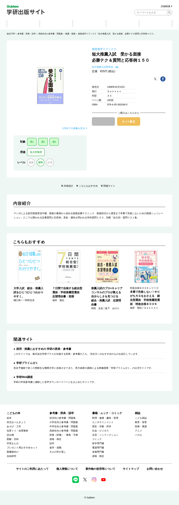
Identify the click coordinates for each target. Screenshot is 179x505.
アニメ (138, 430)
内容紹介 (68, 185)
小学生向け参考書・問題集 (63, 422)
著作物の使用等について (100, 468)
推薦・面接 (70, 34)
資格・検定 (55, 439)
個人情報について (67, 468)
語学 (51, 443)
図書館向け (13, 452)
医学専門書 (98, 443)
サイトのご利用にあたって (32, 468)
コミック (97, 439)
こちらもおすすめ (88, 185)
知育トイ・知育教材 (17, 430)
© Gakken (89, 497)
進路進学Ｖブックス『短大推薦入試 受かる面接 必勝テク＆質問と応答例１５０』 (116, 34)
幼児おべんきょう (16, 422)
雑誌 (137, 413)
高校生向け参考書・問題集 (50, 34)
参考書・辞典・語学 (26, 34)
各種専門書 (98, 452)
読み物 (10, 435)
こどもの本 (13, 413)
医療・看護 (141, 426)
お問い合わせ (155, 468)
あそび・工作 (14, 426)
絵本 (9, 418)
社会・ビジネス (100, 430)
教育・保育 (141, 422)
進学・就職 (55, 447)
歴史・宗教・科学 (101, 426)
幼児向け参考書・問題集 (62, 418)
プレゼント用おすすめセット (22, 447)
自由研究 (11, 456)
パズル (138, 435)
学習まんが (13, 443)
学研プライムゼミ (27, 363)
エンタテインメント (103, 422)
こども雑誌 (141, 418)
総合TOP (11, 34)
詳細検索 (166, 6)
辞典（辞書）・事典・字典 (63, 435)
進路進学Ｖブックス (104, 49)
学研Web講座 (24, 377)
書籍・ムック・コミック (107, 413)
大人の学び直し (57, 452)
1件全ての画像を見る (74, 128)
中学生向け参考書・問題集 (63, 426)
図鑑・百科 (13, 439)
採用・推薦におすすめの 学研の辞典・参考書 (43, 348)
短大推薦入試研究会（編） (106, 67)
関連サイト (109, 185)
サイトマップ (131, 468)
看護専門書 (98, 447)
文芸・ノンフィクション (105, 435)
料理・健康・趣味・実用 (105, 418)
